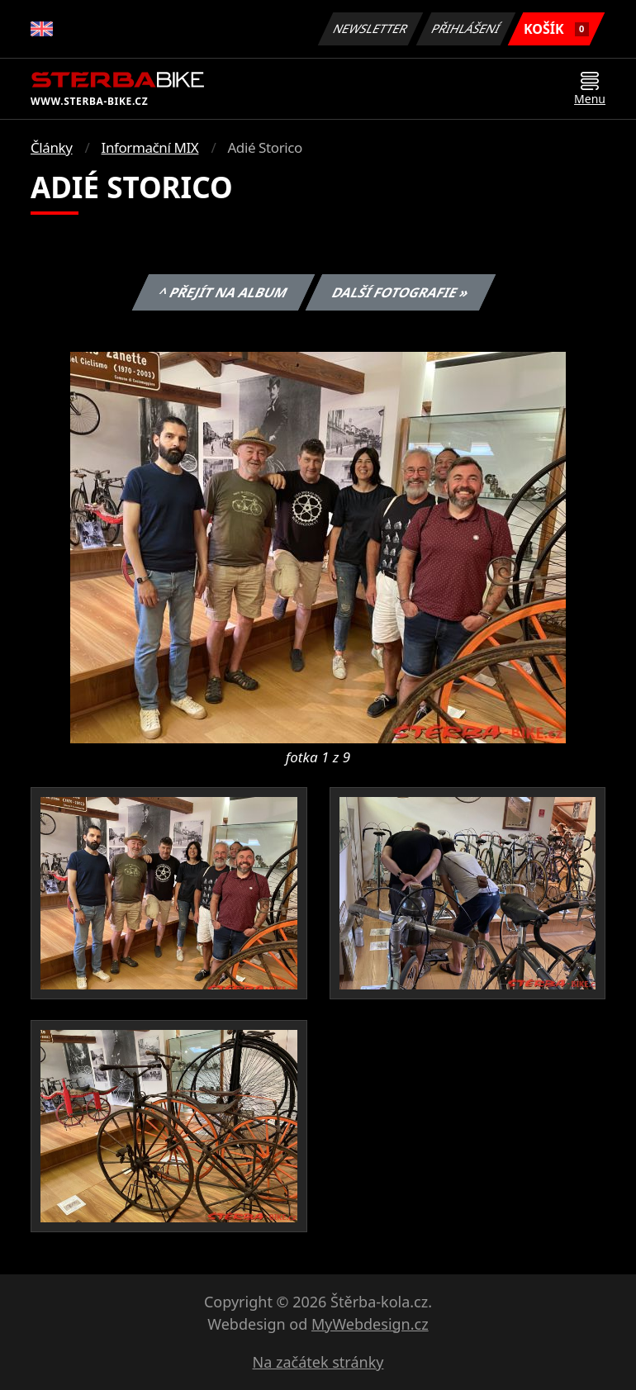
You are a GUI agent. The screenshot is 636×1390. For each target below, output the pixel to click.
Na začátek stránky (318, 1362)
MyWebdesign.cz (370, 1324)
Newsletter (370, 28)
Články (52, 147)
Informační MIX (150, 147)
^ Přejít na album (222, 292)
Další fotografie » (401, 292)
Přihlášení (465, 28)
